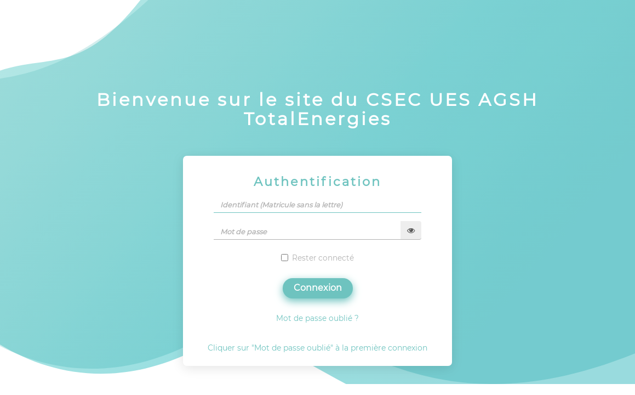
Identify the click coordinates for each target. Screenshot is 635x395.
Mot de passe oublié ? (317, 318)
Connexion (318, 288)
